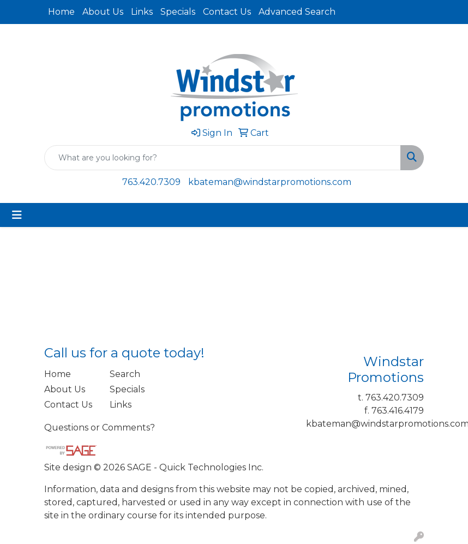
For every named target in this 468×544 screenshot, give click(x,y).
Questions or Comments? (99, 427)
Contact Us (227, 12)
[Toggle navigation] (16, 215)
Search (125, 374)
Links (142, 12)
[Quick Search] (222, 157)
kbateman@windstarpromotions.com (269, 182)
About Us (102, 12)
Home (61, 12)
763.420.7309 (151, 182)
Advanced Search (297, 12)
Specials (177, 12)
